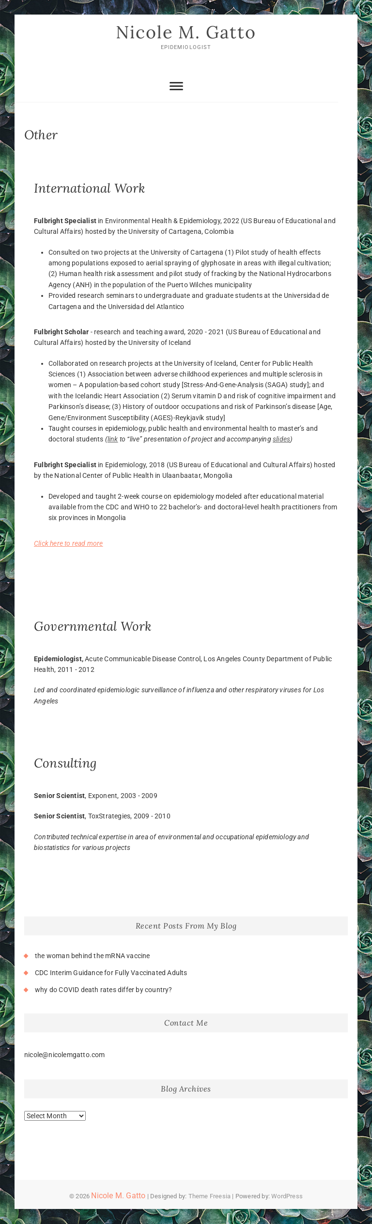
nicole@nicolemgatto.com (64, 1055)
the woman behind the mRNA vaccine (92, 956)
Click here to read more (68, 543)
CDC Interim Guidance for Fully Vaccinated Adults (111, 973)
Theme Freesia (209, 1196)
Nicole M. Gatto (186, 32)
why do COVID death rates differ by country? (103, 990)
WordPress (287, 1196)
